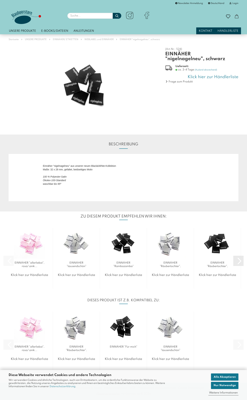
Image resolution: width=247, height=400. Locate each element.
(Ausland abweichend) (206, 70)
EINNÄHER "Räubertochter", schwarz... (217, 264)
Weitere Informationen (223, 392)
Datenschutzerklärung (62, 386)
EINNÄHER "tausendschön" (76, 264)
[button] (236, 16)
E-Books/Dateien (54, 30)
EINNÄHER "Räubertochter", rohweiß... (170, 264)
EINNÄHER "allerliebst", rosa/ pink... (29, 264)
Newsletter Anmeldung (189, 3)
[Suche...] (117, 16)
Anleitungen (83, 30)
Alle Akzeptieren (225, 377)
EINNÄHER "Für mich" (123, 347)
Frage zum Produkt (181, 81)
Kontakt (205, 30)
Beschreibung (123, 144)
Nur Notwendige (225, 385)
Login (234, 3)
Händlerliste (227, 30)
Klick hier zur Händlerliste (213, 77)
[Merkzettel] (228, 16)
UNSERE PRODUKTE (22, 30)
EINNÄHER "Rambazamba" (123, 264)
